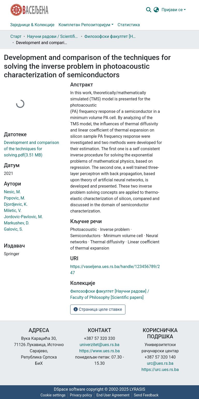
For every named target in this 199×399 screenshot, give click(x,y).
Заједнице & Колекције (32, 24)
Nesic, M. (12, 191)
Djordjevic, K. (15, 204)
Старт (16, 36)
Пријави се (172, 9)
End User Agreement (112, 395)
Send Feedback (146, 395)
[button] (156, 10)
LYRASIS (137, 389)
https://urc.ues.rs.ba (160, 369)
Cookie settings (53, 395)
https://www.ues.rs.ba (99, 350)
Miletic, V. (13, 210)
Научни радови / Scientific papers (53, 36)
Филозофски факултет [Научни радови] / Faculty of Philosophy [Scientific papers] (110, 36)
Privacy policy (81, 395)
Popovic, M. (14, 198)
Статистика (129, 24)
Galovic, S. (13, 229)
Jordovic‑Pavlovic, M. (23, 216)
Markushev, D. (16, 223)
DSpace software (69, 389)
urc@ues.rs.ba (160, 363)
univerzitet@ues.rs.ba (99, 344)
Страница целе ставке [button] (98, 309)
